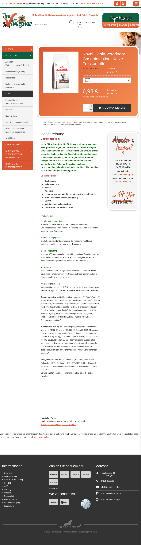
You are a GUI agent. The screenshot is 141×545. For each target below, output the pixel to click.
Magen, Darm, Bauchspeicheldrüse (14, 101)
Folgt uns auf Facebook (108, 493)
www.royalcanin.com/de (51, 424)
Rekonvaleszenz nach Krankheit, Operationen (15, 130)
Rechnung (64, 474)
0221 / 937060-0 (69, 424)
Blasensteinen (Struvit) (15, 71)
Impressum (9, 506)
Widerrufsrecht (10, 499)
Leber (8, 94)
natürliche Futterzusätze (14, 165)
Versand (7, 493)
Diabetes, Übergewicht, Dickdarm (15, 86)
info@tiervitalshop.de (123, 174)
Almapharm (110, 25)
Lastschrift (53, 482)
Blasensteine (11, 78)
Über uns (8, 473)
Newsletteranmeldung (13, 479)
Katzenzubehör (14, 145)
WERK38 (93, 532)
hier (79, 125)
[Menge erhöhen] (91, 106)
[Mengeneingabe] (86, 108)
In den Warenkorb (112, 107)
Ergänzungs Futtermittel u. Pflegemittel (14, 154)
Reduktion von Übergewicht (17, 122)
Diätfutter (11, 55)
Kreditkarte (75, 474)
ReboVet (134, 25)
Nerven (9, 110)
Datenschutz (9, 496)
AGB (6, 486)
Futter (9, 49)
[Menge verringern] (91, 110)
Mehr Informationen (42, 437)
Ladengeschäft (10, 476)
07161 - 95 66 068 (123, 182)
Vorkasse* (85, 474)
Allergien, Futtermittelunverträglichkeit (17, 63)
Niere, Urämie (11, 116)
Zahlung (7, 489)
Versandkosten (104, 97)
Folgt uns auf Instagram (108, 499)
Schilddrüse (11, 138)
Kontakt (7, 483)
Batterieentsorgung (12, 503)
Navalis (123, 25)
